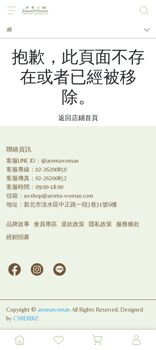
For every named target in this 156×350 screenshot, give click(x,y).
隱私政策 (100, 224)
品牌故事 (18, 224)
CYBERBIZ (25, 318)
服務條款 (127, 224)
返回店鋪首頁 (78, 118)
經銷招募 (18, 237)
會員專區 (45, 224)
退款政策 (72, 224)
